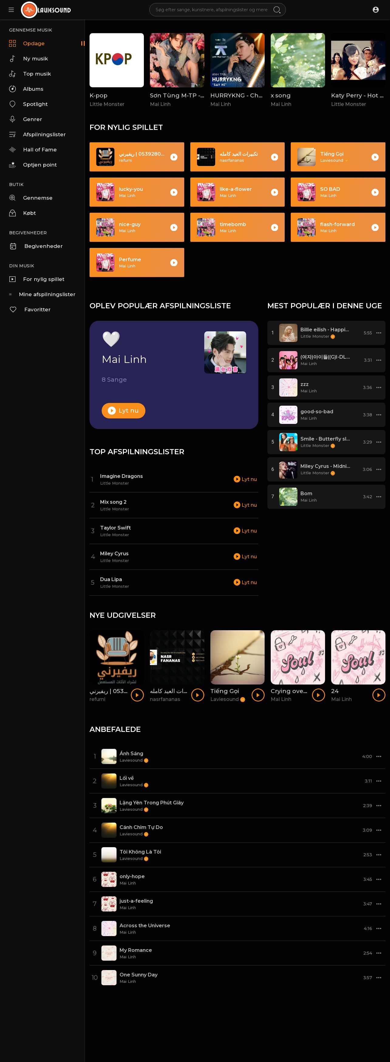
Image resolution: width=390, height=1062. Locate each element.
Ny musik (28, 58)
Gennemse (31, 197)
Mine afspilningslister (42, 294)
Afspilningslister (37, 134)
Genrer (25, 119)
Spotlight (28, 104)
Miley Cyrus (114, 553)
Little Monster (107, 104)
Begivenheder (36, 246)
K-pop (98, 95)
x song (281, 95)
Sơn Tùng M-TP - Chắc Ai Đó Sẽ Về (201, 95)
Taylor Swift (115, 528)
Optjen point (33, 164)
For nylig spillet (36, 279)
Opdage (27, 43)
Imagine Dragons (121, 476)
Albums (26, 89)
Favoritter (30, 309)
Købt (22, 213)
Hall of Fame (33, 149)
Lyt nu (123, 411)
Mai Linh (160, 104)
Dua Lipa (111, 579)
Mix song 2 (113, 502)
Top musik (30, 73)
